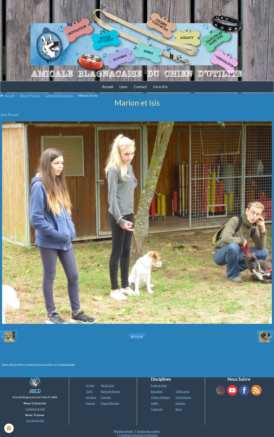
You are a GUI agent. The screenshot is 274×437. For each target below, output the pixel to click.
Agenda (90, 403)
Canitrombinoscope (59, 95)
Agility (154, 403)
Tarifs (89, 391)
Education (157, 391)
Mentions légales (123, 431)
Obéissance (182, 391)
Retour (137, 337)
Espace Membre (110, 403)
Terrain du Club (35, 420)
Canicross (157, 409)
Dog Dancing (183, 397)
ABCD (35, 390)
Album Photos (30, 95)
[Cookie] (9, 428)
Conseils (106, 397)
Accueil (107, 87)
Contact (140, 87)
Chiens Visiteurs (160, 397)
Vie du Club (107, 385)
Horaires (91, 397)
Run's (179, 409)
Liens (124, 87)
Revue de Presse (110, 391)
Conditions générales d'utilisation (138, 435)
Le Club (90, 385)
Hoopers (180, 403)
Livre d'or (160, 87)
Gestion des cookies (148, 431)
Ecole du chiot (159, 385)
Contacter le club (35, 409)
